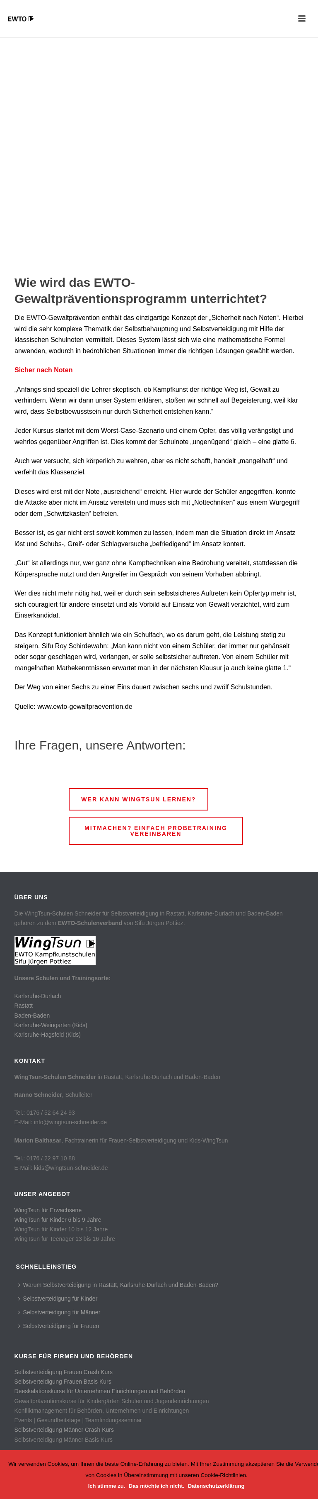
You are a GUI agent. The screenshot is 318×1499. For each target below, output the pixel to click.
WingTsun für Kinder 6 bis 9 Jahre (57, 1219)
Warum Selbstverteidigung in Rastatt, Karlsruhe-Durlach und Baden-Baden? (118, 1285)
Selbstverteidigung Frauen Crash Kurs (63, 1372)
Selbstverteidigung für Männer (59, 1312)
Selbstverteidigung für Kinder (58, 1298)
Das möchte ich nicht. (156, 1486)
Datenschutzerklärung (216, 1486)
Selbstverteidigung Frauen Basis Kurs (62, 1381)
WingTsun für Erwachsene (48, 1210)
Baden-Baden (32, 1015)
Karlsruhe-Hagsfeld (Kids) (47, 1034)
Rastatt (23, 1005)
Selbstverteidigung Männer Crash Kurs (64, 1429)
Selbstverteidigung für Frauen (58, 1326)
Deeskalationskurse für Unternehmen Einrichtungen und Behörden (99, 1391)
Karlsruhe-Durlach (37, 996)
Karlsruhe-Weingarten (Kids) (50, 1025)
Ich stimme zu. (106, 1486)
